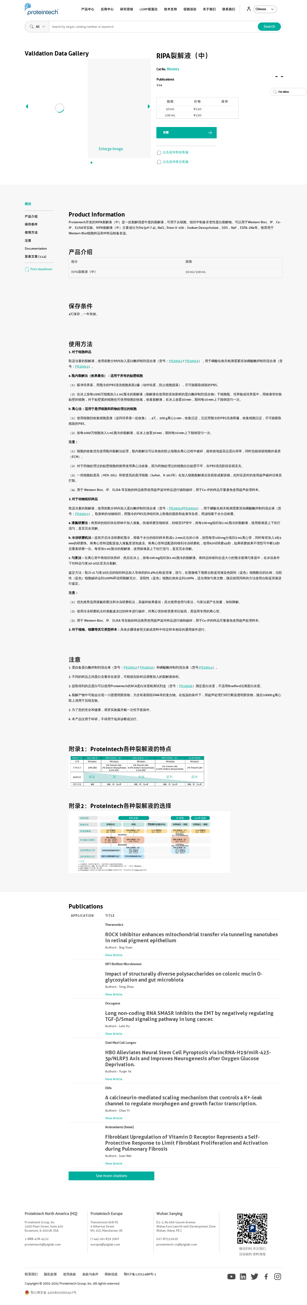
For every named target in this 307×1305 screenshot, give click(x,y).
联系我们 (228, 9)
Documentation (36, 248)
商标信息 (111, 1274)
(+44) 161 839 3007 (105, 1239)
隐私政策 (50, 1274)
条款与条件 (90, 1274)
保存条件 (31, 224)
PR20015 (81, 366)
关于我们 (209, 9)
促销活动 (189, 9)
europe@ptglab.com (105, 1244)
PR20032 (175, 361)
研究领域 (126, 9)
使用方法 (31, 232)
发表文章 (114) (35, 256)
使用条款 (69, 1274)
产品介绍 (31, 216)
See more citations (111, 1176)
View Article (113, 955)
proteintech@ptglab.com (43, 1244)
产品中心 (87, 9)
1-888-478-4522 (37, 1239)
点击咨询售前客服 (172, 152)
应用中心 (107, 9)
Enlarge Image (111, 149)
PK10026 (185, 686)
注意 (28, 240)
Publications (165, 79)
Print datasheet (38, 269)
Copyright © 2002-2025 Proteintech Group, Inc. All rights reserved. (72, 1283)
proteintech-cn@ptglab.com (176, 1244)
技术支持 (170, 9)
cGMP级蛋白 (149, 9)
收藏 (166, 132)
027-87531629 (167, 1239)
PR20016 (191, 361)
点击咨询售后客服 (172, 162)
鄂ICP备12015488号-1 (140, 1274)
